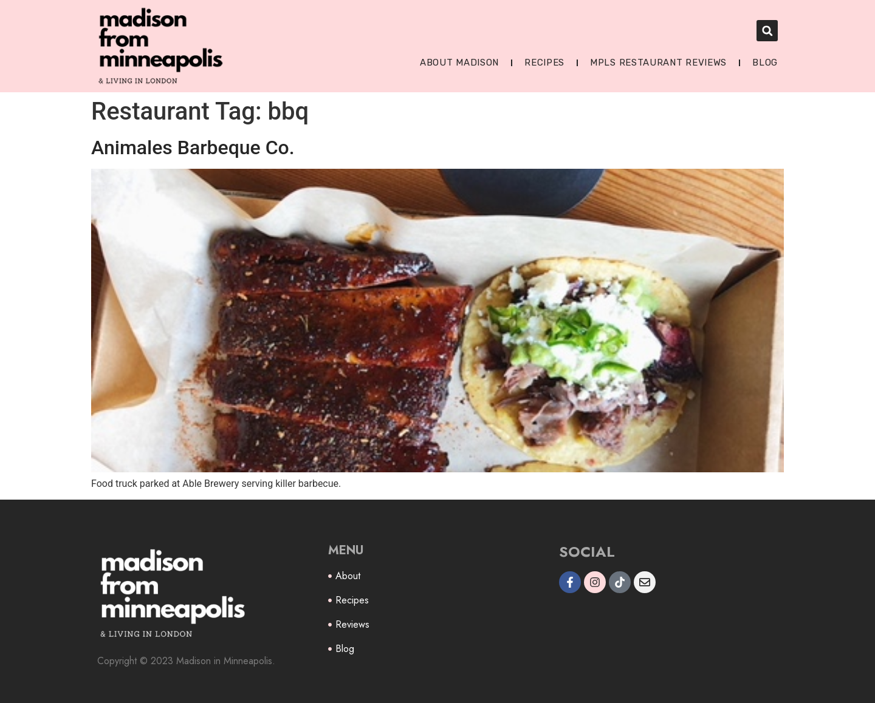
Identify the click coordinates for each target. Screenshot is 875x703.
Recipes (544, 62)
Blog (765, 62)
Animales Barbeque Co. (193, 147)
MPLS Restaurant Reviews (658, 62)
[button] (767, 30)
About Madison (459, 62)
